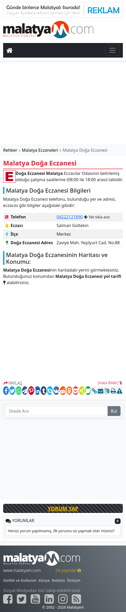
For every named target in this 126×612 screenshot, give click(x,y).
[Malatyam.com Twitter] (21, 598)
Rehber (10, 150)
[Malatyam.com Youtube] (35, 598)
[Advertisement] (63, 103)
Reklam (58, 580)
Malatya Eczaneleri (40, 150)
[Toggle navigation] (112, 50)
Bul (114, 411)
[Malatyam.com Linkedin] (49, 598)
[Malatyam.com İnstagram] (63, 598)
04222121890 (70, 217)
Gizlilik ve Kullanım (20, 580)
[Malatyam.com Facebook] (7, 598)
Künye (44, 580)
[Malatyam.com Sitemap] (76, 598)
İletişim (73, 580)
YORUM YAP (63, 508)
